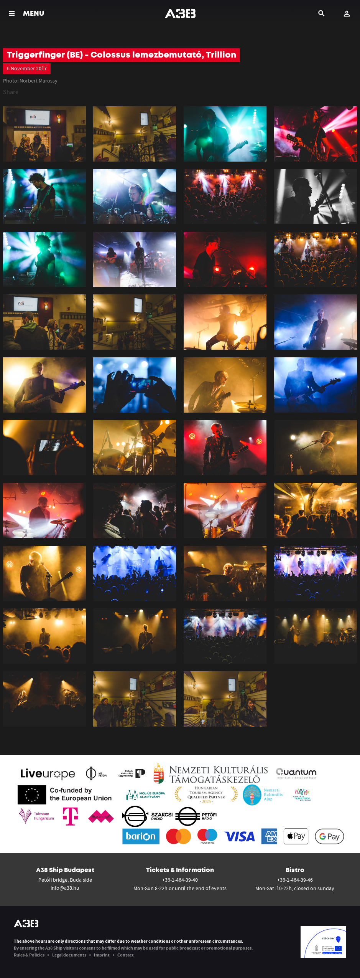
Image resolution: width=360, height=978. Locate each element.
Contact (125, 955)
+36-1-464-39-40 (180, 879)
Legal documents (69, 955)
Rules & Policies (29, 955)
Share (10, 92)
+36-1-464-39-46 (295, 879)
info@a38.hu (65, 887)
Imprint (102, 955)
